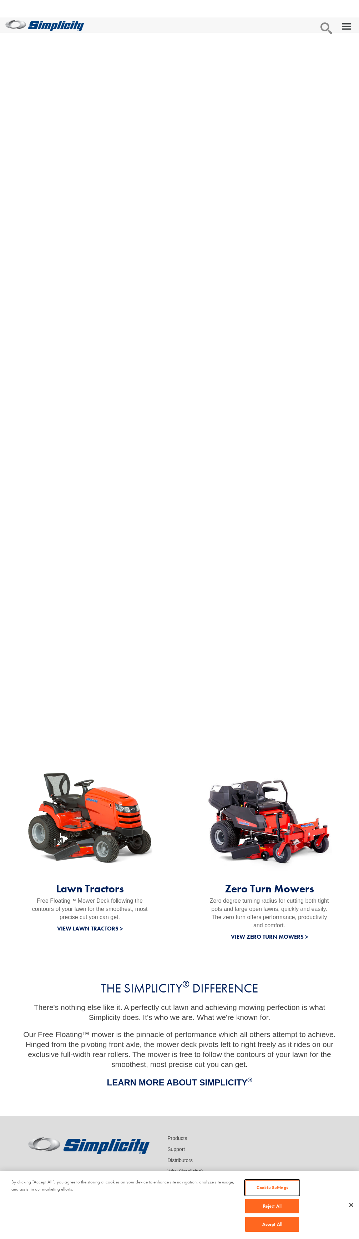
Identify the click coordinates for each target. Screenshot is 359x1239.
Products (177, 1138)
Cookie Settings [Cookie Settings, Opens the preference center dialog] (272, 1187)
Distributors (180, 1160)
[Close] (351, 1205)
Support (176, 1149)
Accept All (272, 1224)
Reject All (272, 1206)
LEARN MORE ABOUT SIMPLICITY (179, 1082)
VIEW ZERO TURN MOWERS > (269, 936)
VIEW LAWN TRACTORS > (90, 928)
